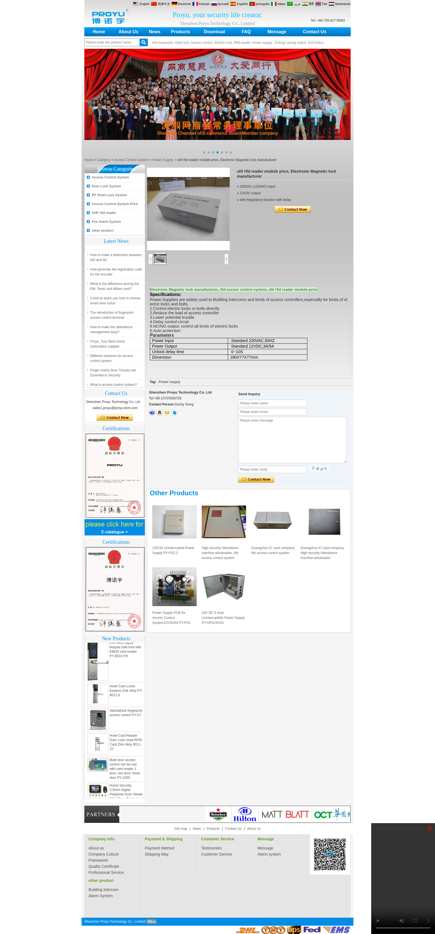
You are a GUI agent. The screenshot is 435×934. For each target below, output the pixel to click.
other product (102, 231)
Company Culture (103, 854)
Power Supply (162, 160)
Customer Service (217, 839)
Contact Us (314, 31)
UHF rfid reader (104, 213)
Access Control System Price (115, 204)
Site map (180, 829)
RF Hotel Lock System (109, 195)
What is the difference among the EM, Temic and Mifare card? (114, 287)
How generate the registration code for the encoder (116, 273)
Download (214, 31)
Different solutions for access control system (111, 359)
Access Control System (131, 160)
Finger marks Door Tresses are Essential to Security (113, 374)
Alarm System (100, 896)
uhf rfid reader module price (292, 289)
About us (96, 848)
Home (99, 31)
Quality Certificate (103, 866)
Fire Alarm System (106, 222)
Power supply (169, 382)
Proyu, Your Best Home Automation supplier (107, 345)
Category (104, 160)
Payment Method (159, 848)
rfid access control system (243, 289)
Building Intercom (103, 889)
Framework (98, 860)
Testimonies (211, 848)
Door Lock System (106, 186)
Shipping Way (157, 854)
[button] (204, 152)
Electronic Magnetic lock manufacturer (184, 289)
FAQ (246, 31)
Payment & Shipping (164, 839)
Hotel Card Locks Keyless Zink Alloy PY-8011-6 (126, 692)
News (155, 31)
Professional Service (106, 872)
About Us (128, 31)
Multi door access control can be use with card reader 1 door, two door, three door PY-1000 (125, 770)
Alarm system (269, 854)
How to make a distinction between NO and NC (115, 258)
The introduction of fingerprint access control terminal (111, 316)
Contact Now (115, 417)
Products (180, 31)
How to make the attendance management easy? (111, 330)
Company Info (101, 839)
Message (276, 31)
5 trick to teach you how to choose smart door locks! (115, 302)
